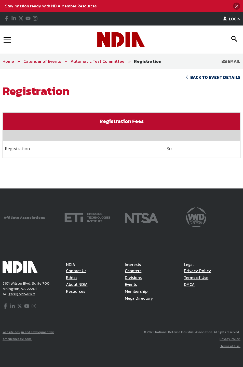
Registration (147, 61)
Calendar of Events (42, 61)
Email (231, 61)
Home (8, 61)
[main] (121, 129)
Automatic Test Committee (98, 61)
